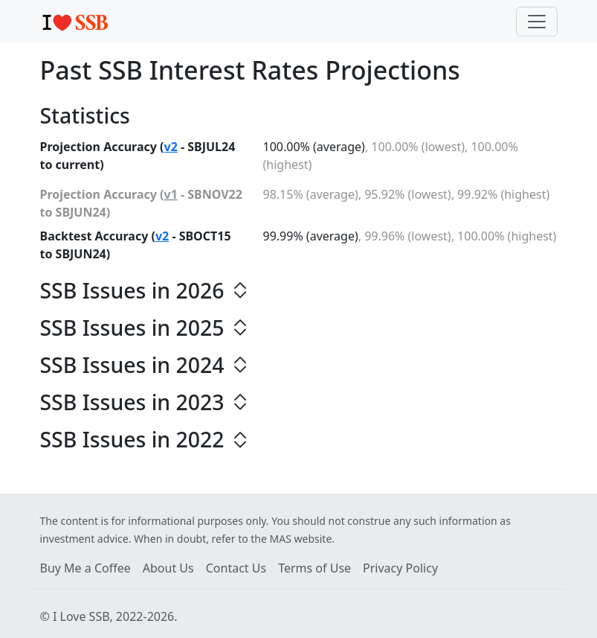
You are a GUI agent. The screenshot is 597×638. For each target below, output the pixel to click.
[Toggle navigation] (537, 21)
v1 (171, 194)
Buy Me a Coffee (85, 568)
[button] (299, 290)
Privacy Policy (400, 568)
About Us (168, 568)
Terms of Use (314, 568)
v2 (171, 146)
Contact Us (236, 568)
